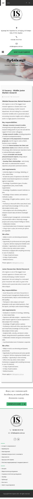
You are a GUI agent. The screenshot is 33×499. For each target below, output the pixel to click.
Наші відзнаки (5, 451)
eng (8, 3)
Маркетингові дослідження (9, 471)
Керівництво (5, 448)
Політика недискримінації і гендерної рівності (14, 462)
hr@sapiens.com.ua (18, 263)
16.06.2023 (6, 97)
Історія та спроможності (8, 446)
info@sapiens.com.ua (16, 46)
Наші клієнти (5, 457)
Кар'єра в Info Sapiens (7, 459)
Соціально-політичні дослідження (11, 474)
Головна (7, 65)
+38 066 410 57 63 (16, 39)
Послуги (3, 468)
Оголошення (15, 97)
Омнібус (4, 477)
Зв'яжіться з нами (17, 404)
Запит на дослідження (22, 52)
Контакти (4, 482)
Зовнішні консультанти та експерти (12, 454)
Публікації (14, 65)
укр (3, 3)
